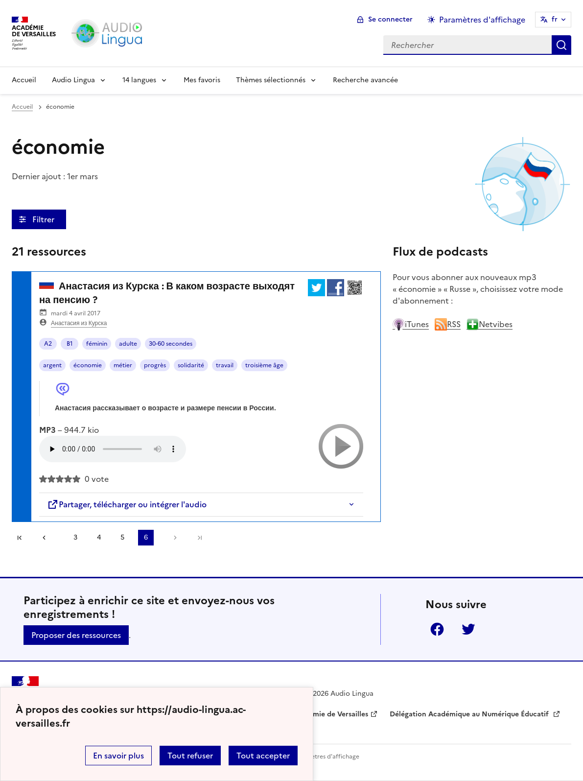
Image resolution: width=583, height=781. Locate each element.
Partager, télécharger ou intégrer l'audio (127, 504)
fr (555, 19)
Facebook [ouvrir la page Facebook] (437, 629)
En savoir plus (118, 755)
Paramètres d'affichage (326, 756)
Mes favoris (202, 80)
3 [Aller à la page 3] (75, 537)
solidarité (191, 365)
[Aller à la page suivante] (173, 537)
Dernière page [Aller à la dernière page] (200, 537)
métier (123, 365)
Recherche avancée (365, 80)
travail (224, 365)
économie (87, 365)
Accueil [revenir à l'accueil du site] (22, 106)
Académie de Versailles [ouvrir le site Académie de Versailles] (330, 714)
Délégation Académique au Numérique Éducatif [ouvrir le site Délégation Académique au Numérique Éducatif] (470, 714)
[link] (47, 537)
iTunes (411, 324)
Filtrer (44, 219)
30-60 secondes (170, 343)
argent (52, 365)
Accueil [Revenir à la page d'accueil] (24, 80)
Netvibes (489, 324)
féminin (96, 343)
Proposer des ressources (76, 635)
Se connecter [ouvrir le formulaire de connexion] (390, 19)
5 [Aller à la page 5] (122, 537)
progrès (155, 365)
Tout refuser (190, 755)
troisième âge (264, 365)
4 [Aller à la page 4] (99, 537)
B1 (70, 343)
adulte (128, 343)
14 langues (139, 80)
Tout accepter (263, 755)
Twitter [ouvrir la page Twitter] (468, 629)
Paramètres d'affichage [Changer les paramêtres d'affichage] (482, 19)
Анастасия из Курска (79, 323)
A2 (48, 343)
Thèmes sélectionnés (270, 80)
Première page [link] (19, 537)
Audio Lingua (73, 80)
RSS (448, 324)
